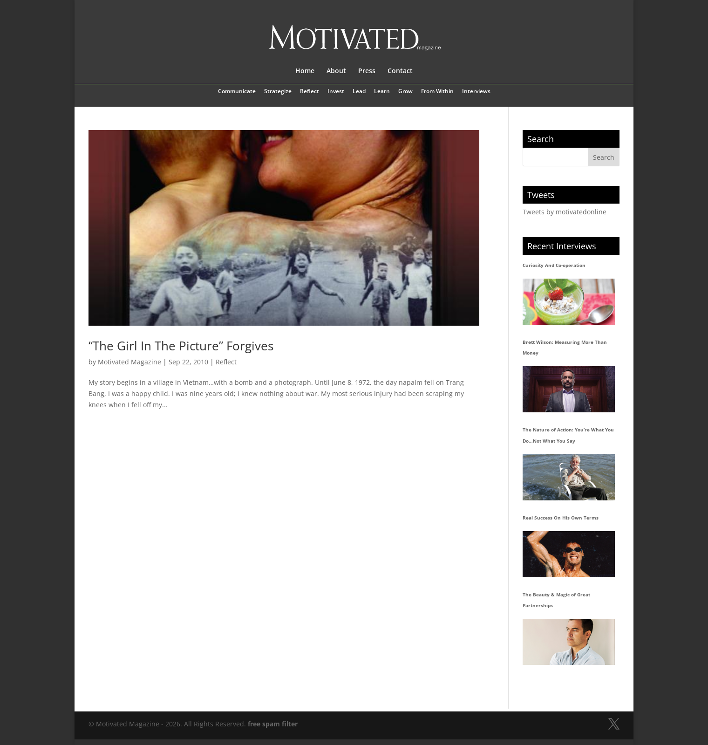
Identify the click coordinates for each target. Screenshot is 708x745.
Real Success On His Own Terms (561, 517)
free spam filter (273, 723)
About (336, 71)
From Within (437, 92)
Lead (359, 92)
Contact (400, 71)
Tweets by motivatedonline (564, 211)
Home (304, 71)
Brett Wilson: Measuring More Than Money (565, 347)
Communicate (237, 92)
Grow (405, 92)
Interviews (476, 92)
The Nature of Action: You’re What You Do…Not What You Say (568, 435)
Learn (382, 92)
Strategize (278, 92)
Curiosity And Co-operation (554, 265)
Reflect (309, 92)
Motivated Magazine (129, 361)
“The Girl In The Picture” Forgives (180, 345)
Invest (335, 92)
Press (366, 71)
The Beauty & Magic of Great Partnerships (556, 600)
